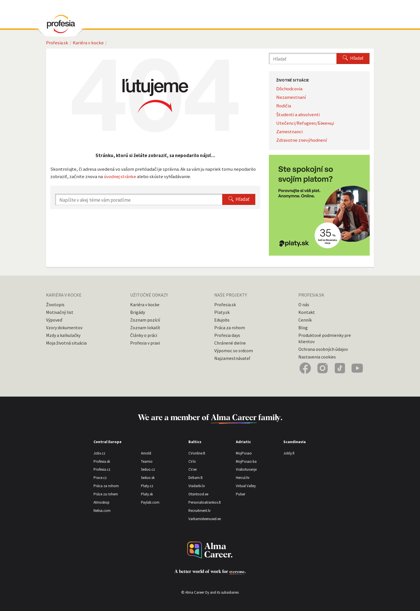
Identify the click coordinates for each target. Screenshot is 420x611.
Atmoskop (101, 502)
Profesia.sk (57, 42)
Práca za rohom (229, 327)
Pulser (240, 494)
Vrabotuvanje (246, 469)
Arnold (146, 453)
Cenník (305, 320)
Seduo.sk (148, 477)
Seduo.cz (148, 469)
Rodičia (283, 106)
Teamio (147, 461)
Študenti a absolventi (298, 114)
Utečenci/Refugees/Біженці (305, 123)
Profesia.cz (101, 469)
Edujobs (222, 320)
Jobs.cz (99, 453)
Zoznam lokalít (145, 327)
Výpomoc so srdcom (233, 350)
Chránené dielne (230, 343)
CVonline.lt (196, 453)
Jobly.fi (288, 453)
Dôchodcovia (289, 89)
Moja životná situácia (66, 343)
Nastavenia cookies (317, 357)
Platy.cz (147, 485)
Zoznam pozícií (145, 320)
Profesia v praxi (145, 343)
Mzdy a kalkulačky (63, 335)
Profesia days (227, 335)
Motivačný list (59, 312)
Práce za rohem (105, 494)
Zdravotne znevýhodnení (301, 140)
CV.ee (192, 469)
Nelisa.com (102, 510)
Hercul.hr (242, 477)
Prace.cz (100, 477)
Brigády (137, 312)
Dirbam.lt (195, 477)
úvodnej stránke (120, 176)
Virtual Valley (246, 485)
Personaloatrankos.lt (204, 502)
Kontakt (306, 312)
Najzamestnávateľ (232, 358)
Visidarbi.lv (196, 485)
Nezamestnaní (291, 97)
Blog (303, 327)
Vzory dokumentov (64, 327)
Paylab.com (150, 502)
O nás (303, 304)
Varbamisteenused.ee (204, 518)
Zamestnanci (289, 131)
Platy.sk (222, 312)
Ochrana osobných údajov (323, 349)
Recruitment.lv (199, 510)
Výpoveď (54, 320)
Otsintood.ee (198, 494)
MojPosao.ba (246, 461)
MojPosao (244, 453)
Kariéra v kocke (88, 42)
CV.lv (192, 461)
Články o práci (143, 335)
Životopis (55, 304)
